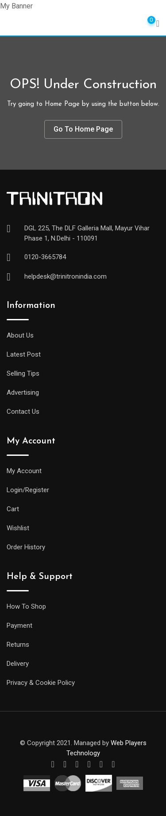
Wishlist (18, 528)
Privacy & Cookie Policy (41, 683)
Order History (26, 547)
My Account (24, 471)
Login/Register (28, 490)
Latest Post (24, 354)
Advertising (23, 392)
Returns (18, 645)
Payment (19, 625)
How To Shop (26, 606)
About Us (20, 335)
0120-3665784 (45, 257)
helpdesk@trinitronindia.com (65, 276)
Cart (13, 509)
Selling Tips (23, 373)
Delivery (18, 664)
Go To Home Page (83, 129)
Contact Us (23, 412)
